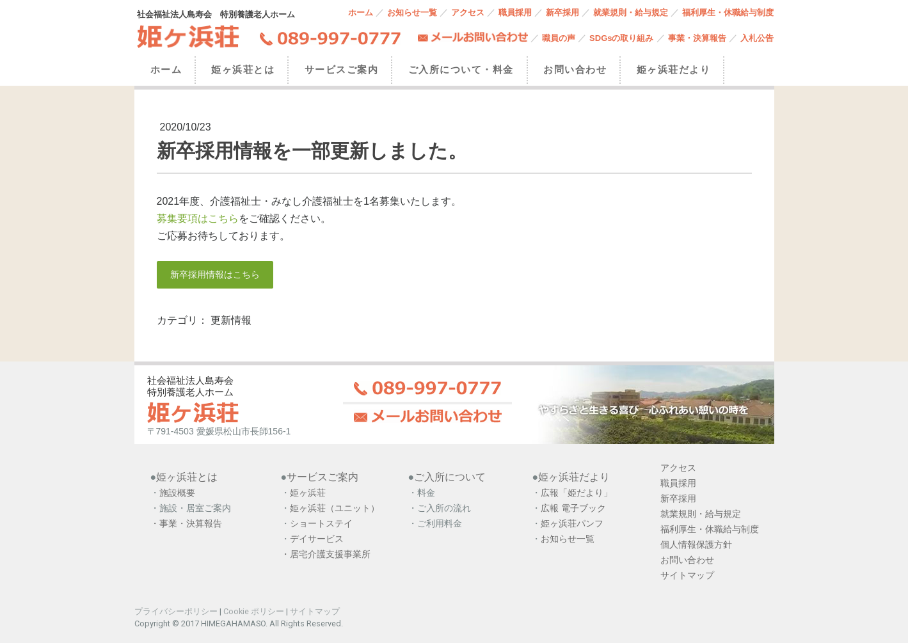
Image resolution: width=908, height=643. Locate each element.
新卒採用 (562, 12)
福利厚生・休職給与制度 (728, 12)
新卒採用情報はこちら (215, 274)
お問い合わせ (575, 69)
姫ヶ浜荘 (308, 493)
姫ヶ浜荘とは (243, 69)
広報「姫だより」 (576, 493)
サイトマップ (315, 611)
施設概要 (177, 493)
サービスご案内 (342, 69)
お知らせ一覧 (412, 12)
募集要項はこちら (198, 218)
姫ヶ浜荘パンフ (572, 523)
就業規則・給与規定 (630, 12)
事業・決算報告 (697, 38)
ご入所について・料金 (461, 69)
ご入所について (450, 477)
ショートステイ (321, 523)
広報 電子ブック (573, 508)
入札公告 (757, 38)
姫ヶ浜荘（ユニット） (334, 508)
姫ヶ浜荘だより (674, 69)
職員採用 (515, 12)
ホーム (360, 12)
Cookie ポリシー (253, 611)
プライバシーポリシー (176, 611)
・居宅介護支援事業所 (325, 554)
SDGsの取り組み (621, 38)
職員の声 (558, 38)
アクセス (467, 12)
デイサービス (318, 539)
